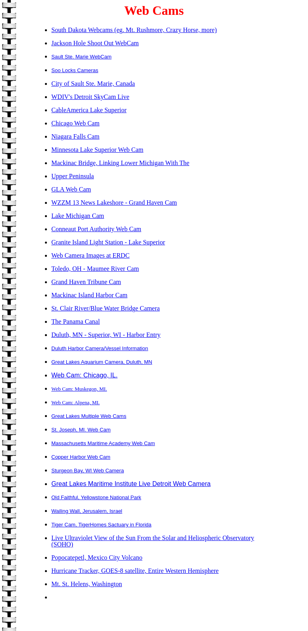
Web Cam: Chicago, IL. (84, 375)
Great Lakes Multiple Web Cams (88, 416)
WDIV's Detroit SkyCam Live (90, 96)
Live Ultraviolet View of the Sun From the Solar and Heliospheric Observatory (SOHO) (152, 541)
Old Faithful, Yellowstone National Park (96, 497)
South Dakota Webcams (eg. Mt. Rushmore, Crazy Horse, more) (134, 29)
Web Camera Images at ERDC (90, 255)
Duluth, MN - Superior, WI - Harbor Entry (105, 334)
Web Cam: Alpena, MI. (75, 402)
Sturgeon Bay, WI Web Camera (87, 471)
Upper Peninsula (72, 176)
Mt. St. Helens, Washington (86, 584)
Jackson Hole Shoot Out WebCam (95, 43)
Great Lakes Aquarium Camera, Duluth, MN (101, 362)
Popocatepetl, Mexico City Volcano (96, 557)
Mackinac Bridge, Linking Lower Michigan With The (120, 162)
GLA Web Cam (71, 189)
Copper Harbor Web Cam (80, 457)
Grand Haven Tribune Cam (86, 281)
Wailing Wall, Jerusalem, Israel (86, 511)
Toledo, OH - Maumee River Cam (95, 268)
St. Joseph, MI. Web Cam (81, 430)
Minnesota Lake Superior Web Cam (97, 149)
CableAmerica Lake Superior (88, 110)
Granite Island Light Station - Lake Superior (108, 242)
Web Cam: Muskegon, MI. (79, 389)
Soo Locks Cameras (74, 70)
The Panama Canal (75, 321)
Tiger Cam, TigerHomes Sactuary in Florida (101, 525)
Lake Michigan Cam (77, 215)
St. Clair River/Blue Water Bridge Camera (105, 308)
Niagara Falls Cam (75, 136)
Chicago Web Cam (75, 123)
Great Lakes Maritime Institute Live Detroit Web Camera (131, 483)
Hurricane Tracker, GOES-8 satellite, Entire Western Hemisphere (135, 570)
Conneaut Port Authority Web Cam (96, 229)
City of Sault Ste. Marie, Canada (93, 83)
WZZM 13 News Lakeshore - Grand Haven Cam (114, 202)
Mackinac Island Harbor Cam (89, 295)
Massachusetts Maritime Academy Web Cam (103, 443)
